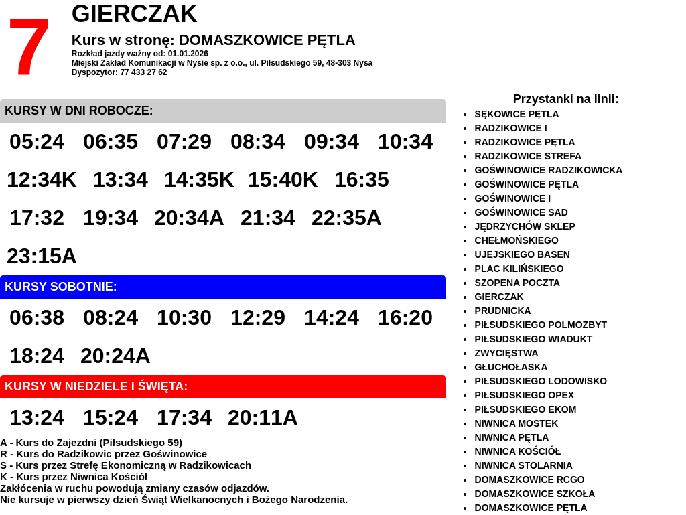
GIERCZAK (499, 296)
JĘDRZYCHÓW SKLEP (525, 226)
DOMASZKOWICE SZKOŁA (535, 493)
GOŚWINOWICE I (513, 198)
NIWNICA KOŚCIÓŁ (518, 451)
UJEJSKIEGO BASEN (522, 254)
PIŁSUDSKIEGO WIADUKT (534, 339)
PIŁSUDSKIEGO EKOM (526, 409)
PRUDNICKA (503, 310)
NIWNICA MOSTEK (517, 423)
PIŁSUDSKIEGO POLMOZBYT (541, 324)
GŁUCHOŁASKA (511, 367)
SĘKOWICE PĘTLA (517, 113)
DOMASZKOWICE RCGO (530, 479)
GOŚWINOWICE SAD (521, 212)
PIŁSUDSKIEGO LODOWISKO (541, 381)
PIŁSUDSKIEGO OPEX (525, 395)
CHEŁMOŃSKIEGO (517, 240)
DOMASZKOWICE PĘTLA (531, 507)
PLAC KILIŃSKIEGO (519, 268)
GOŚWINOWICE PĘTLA (527, 184)
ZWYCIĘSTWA (507, 353)
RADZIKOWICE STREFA (528, 156)
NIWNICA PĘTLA (512, 437)
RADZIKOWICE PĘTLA (525, 142)
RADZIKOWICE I (511, 128)
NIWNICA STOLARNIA (524, 465)
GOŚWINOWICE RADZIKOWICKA (549, 170)
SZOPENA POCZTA (518, 282)
